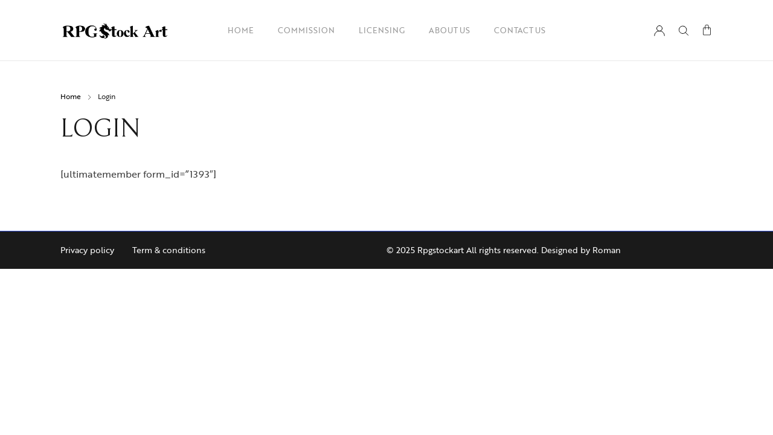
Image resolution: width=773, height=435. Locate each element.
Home (70, 96)
